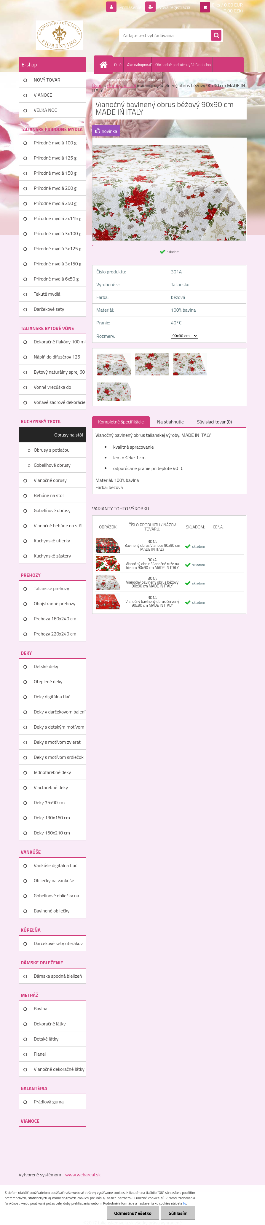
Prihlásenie (130, 7)
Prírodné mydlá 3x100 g (57, 233)
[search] (216, 35)
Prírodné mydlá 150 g (55, 172)
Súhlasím (178, 1213)
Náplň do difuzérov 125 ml (57, 358)
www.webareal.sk (83, 1174)
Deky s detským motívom (59, 726)
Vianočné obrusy (50, 480)
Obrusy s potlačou (52, 449)
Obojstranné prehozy (54, 603)
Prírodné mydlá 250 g (55, 203)
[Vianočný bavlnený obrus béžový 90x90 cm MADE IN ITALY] (114, 353)
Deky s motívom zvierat (57, 741)
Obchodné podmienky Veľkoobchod (183, 65)
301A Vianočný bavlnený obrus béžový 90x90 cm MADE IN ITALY (152, 582)
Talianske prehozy (51, 588)
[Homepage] (104, 64)
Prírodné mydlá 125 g (55, 157)
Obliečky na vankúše (54, 880)
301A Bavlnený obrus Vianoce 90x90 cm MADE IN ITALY (152, 545)
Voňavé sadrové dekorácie (59, 402)
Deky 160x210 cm (52, 832)
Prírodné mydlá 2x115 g (57, 218)
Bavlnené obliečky (52, 910)
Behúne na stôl (49, 495)
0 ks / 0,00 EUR (227, 4)
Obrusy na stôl (68, 434)
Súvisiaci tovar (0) (214, 421)
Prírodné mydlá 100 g (55, 142)
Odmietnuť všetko (132, 1213)
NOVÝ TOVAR (47, 79)
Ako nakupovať (139, 65)
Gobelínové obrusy (52, 465)
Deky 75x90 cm (49, 802)
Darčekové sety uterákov (58, 943)
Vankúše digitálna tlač (55, 865)
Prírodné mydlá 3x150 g (57, 263)
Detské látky (46, 1038)
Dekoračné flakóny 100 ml (60, 341)
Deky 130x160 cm (52, 817)
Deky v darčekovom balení (59, 711)
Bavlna (40, 1008)
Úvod (97, 85)
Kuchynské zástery (52, 555)
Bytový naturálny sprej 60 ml (59, 374)
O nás (118, 65)
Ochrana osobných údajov (123, 80)
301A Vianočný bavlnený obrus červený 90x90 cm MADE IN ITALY (152, 601)
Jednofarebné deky (52, 772)
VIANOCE (43, 94)
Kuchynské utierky (52, 540)
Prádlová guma (49, 1101)
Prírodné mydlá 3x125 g (57, 248)
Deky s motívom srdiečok (59, 757)
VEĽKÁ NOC (45, 110)
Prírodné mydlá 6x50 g (56, 278)
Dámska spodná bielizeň (58, 975)
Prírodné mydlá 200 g (55, 188)
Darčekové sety (49, 309)
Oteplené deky (48, 681)
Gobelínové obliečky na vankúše (56, 897)
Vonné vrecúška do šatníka (52, 389)
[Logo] (59, 35)
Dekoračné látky (50, 1023)
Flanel (40, 1053)
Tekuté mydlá (47, 293)
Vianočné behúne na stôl (58, 525)
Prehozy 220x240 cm (55, 633)
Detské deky (46, 666)
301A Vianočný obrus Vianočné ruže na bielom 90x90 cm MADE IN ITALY (152, 564)
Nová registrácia (173, 7)
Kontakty (155, 80)
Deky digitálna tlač (52, 696)
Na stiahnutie (170, 421)
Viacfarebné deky (51, 787)
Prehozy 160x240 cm (55, 618)
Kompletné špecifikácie (121, 421)
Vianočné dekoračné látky (59, 1069)
